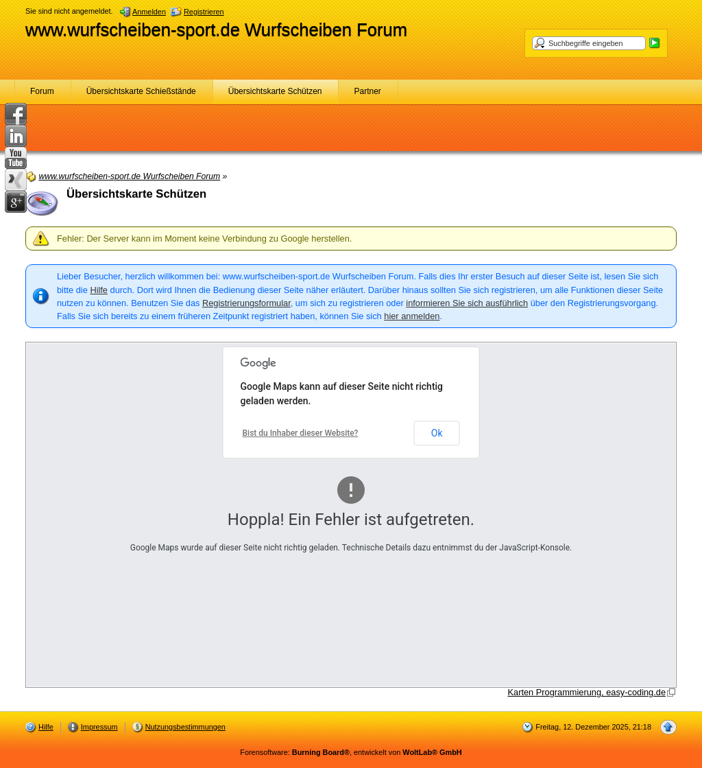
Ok (437, 433)
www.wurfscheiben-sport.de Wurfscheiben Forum (216, 29)
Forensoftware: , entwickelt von (350, 752)
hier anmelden (411, 316)
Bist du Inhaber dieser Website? (301, 433)
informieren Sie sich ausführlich (467, 303)
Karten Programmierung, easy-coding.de (587, 692)
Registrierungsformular (246, 303)
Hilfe (99, 290)
